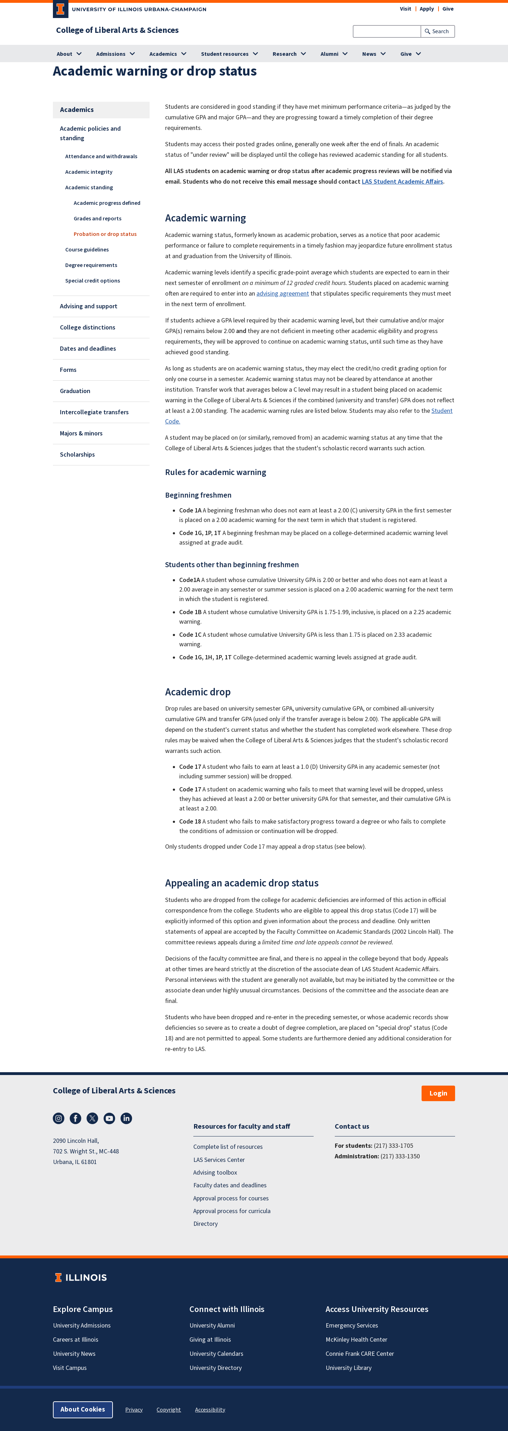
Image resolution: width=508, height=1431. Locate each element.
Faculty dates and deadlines (230, 1185)
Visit (405, 9)
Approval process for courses (231, 1198)
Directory (205, 1224)
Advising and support (88, 306)
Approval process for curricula (232, 1211)
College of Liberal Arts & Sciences (117, 30)
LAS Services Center (219, 1160)
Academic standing (89, 187)
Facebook (75, 1118)
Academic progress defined (107, 203)
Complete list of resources (228, 1146)
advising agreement (282, 293)
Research (285, 54)
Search (441, 31)
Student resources (225, 54)
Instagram (58, 1118)
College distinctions (87, 327)
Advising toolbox (215, 1172)
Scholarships (77, 454)
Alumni (329, 54)
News (369, 54)
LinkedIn (126, 1118)
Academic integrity (89, 172)
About (64, 54)
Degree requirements (91, 265)
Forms (68, 370)
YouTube (109, 1118)
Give (448, 9)
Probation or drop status (105, 234)
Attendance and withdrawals (101, 156)
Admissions (111, 54)
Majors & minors (81, 433)
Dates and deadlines (88, 348)
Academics (163, 54)
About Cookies (83, 1409)
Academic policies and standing (90, 133)
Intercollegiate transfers (94, 412)
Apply (427, 9)
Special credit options (92, 281)
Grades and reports (97, 218)
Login (438, 1093)
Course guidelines (87, 250)
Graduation (75, 391)
